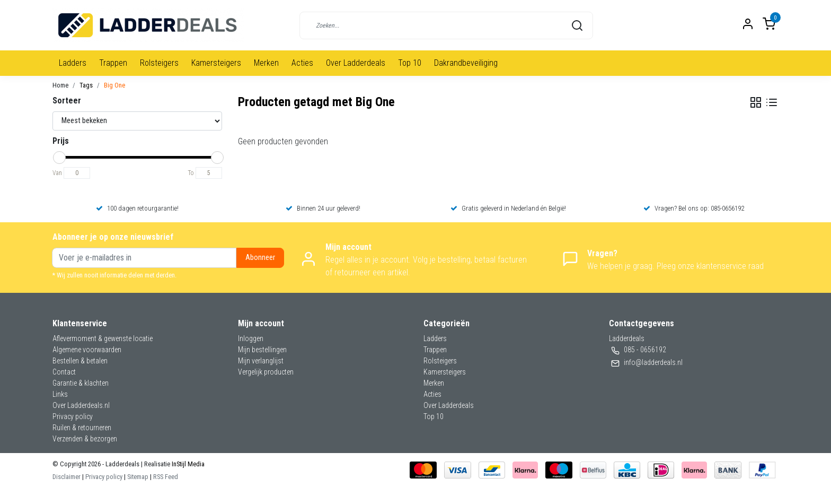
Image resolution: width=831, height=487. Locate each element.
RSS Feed (165, 477)
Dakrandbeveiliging (466, 63)
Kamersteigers (216, 63)
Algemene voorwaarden (86, 349)
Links (60, 394)
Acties (302, 63)
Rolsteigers (159, 63)
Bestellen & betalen (80, 360)
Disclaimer (66, 477)
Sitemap (137, 477)
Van (57, 173)
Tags (86, 85)
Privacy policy (72, 416)
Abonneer (260, 257)
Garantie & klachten (80, 383)
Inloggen (250, 338)
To (191, 173)
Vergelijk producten (266, 372)
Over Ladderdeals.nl (81, 405)
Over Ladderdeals (355, 63)
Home (60, 85)
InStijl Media (187, 464)
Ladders (72, 63)
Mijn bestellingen (262, 349)
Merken (266, 63)
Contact (64, 372)
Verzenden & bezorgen (84, 438)
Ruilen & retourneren (81, 427)
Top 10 (409, 63)
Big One (114, 85)
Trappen (113, 63)
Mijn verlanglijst (261, 360)
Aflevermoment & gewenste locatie (102, 338)
